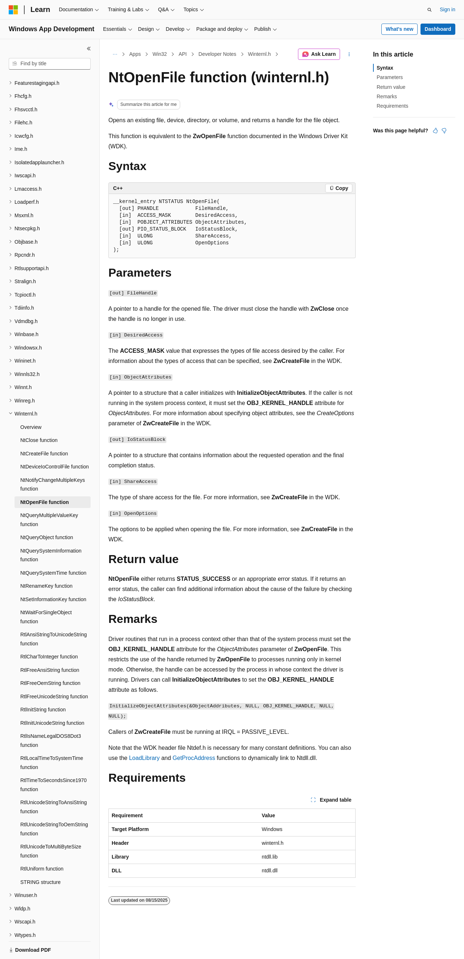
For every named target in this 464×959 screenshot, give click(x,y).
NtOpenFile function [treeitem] (44, 477)
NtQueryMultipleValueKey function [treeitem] (49, 494)
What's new (399, 29)
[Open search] (429, 9)
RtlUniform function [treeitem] (41, 844)
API (183, 54)
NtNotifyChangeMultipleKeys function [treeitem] (52, 459)
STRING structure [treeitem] (40, 857)
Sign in (447, 9)
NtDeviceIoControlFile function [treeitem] (54, 442)
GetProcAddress (194, 758)
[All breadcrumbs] (114, 54)
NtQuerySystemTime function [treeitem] (53, 548)
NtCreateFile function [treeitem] (44, 428)
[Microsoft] (13, 10)
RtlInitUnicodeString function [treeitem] (52, 698)
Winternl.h (259, 54)
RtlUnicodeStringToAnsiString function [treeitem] (53, 781)
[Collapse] (88, 48)
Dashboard (437, 29)
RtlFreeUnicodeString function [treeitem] (54, 671)
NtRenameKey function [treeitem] (46, 561)
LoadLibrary (144, 758)
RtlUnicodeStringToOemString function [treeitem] (54, 804)
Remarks (387, 96)
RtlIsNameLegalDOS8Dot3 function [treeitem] (50, 715)
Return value (391, 87)
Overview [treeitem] (30, 402)
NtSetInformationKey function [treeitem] (53, 574)
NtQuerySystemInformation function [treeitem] (51, 530)
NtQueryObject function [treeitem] (46, 512)
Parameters (390, 77)
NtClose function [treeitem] (39, 415)
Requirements (392, 106)
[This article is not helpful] (444, 130)
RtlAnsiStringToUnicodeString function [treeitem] (53, 614)
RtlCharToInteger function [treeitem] (49, 631)
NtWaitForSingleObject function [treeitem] (46, 591)
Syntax (385, 68)
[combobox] (50, 64)
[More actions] (349, 54)
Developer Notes (217, 54)
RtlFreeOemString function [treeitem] (50, 658)
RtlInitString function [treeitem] (43, 684)
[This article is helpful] (435, 130)
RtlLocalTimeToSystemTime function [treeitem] (51, 737)
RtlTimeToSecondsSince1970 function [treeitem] (53, 759)
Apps (135, 54)
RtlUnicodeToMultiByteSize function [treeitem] (50, 826)
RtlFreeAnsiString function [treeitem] (49, 645)
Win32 (160, 54)
